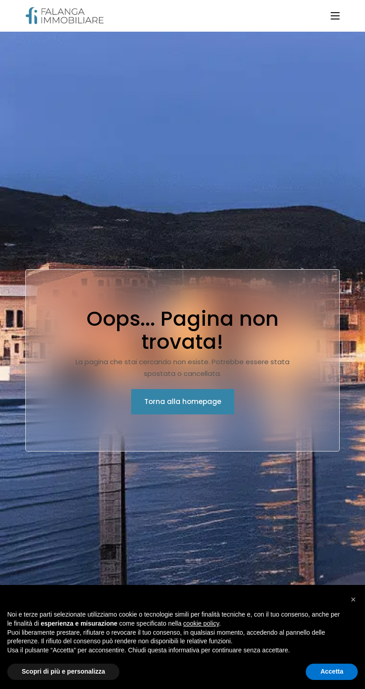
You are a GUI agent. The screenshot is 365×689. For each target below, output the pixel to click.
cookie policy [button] (201, 623)
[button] (353, 599)
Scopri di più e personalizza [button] (63, 671)
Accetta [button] (331, 671)
